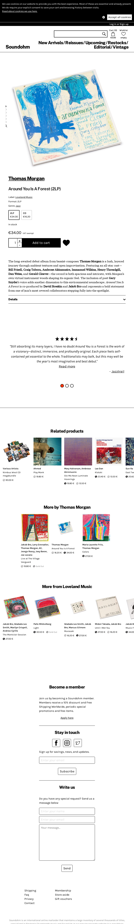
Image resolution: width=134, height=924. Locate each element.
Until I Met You (102, 628)
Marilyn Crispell (18, 627)
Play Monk (39, 472)
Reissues (74, 42)
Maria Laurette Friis (92, 544)
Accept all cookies (119, 17)
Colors (85, 551)
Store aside (62, 894)
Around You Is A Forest (63, 548)
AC (40, 548)
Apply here (67, 717)
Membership (63, 890)
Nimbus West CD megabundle (12, 474)
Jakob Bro (26, 544)
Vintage (120, 47)
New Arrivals (50, 42)
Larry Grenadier (40, 544)
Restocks (117, 42)
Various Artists (10, 468)
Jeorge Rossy (28, 551)
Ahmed (37, 468)
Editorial (102, 47)
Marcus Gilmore (77, 627)
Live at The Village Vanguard (30, 560)
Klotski (98, 472)
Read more (67, 366)
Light (36, 628)
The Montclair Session (14, 634)
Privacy (29, 898)
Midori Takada (102, 624)
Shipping (30, 890)
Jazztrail (117, 371)
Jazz (18, 205)
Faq (26, 894)
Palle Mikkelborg (42, 624)
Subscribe (67, 771)
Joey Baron (41, 551)
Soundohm (18, 47)
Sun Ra (129, 468)
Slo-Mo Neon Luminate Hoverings (76, 477)
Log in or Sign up (119, 24)
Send (67, 868)
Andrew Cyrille (10, 630)
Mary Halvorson (72, 468)
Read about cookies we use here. (19, 11)
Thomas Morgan (26, 178)
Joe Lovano (26, 555)
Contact (29, 903)
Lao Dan (99, 468)
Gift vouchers (63, 898)
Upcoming (95, 42)
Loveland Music (23, 197)
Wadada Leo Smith (74, 624)
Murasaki (69, 631)
